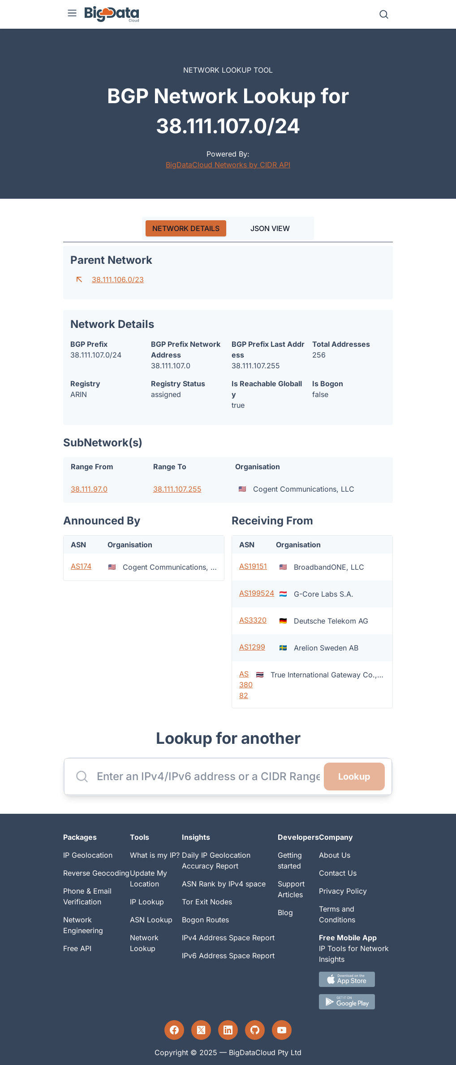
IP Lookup (147, 901)
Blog (285, 912)
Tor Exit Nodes (207, 901)
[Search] (384, 14)
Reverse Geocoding (96, 873)
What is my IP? (155, 855)
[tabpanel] (228, 477)
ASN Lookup (151, 919)
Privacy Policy (343, 890)
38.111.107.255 (177, 488)
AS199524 (256, 593)
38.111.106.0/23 (118, 279)
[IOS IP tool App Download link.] (356, 979)
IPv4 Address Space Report (228, 937)
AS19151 (253, 566)
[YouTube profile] (282, 1030)
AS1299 (252, 646)
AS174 (81, 566)
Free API (77, 948)
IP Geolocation (87, 855)
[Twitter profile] (201, 1030)
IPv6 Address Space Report (228, 955)
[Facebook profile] (174, 1030)
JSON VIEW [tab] (270, 228)
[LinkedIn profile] (228, 1030)
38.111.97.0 (89, 488)
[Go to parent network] (79, 279)
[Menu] (72, 14)
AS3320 (253, 619)
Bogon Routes (205, 919)
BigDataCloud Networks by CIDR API (228, 164)
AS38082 (246, 684)
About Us (334, 855)
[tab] (186, 228)
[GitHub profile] (255, 1030)
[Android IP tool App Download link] (356, 1001)
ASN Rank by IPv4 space (224, 883)
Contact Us (338, 873)
